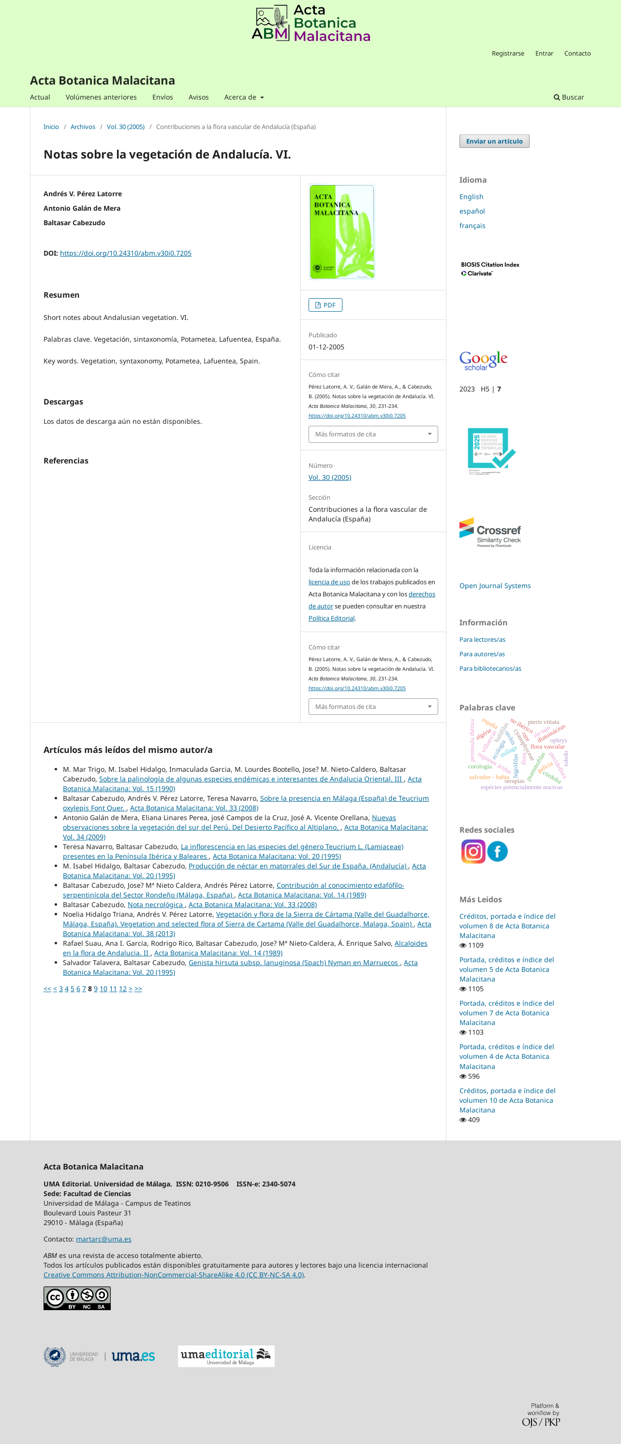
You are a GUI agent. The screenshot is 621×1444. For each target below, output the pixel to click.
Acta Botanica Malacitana (102, 80)
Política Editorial (332, 618)
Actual (40, 96)
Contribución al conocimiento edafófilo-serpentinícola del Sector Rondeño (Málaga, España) (233, 890)
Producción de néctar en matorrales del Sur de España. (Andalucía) (298, 865)
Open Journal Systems (495, 585)
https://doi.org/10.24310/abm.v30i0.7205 (126, 253)
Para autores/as (482, 654)
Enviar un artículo (494, 141)
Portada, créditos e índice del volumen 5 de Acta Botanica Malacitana (506, 969)
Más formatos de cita (345, 434)
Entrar (544, 53)
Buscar (569, 96)
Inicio (51, 127)
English (471, 196)
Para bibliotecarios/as (490, 668)
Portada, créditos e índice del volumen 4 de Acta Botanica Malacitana (506, 1056)
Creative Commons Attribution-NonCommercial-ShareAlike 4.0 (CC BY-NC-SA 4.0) (174, 1274)
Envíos (162, 96)
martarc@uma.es (104, 1238)
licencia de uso (329, 582)
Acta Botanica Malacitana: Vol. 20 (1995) (277, 856)
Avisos (199, 96)
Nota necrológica (156, 904)
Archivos (83, 127)
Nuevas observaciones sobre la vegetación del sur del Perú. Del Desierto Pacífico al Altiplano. (229, 822)
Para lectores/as (482, 639)
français (472, 225)
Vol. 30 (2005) (126, 127)
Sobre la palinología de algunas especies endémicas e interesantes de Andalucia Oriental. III (251, 778)
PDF (329, 305)
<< (47, 988)
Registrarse (508, 53)
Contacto (577, 53)
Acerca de (241, 96)
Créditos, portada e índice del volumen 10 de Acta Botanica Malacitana (507, 1100)
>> (138, 988)
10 (103, 988)
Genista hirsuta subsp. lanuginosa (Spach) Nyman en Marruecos (294, 962)
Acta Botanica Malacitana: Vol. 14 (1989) (302, 894)
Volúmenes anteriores (101, 96)
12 (123, 988)
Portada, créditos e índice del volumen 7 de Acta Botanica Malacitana (506, 1012)
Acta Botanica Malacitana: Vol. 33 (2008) (194, 807)
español (472, 211)
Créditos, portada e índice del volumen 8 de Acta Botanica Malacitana (507, 925)
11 (113, 988)
